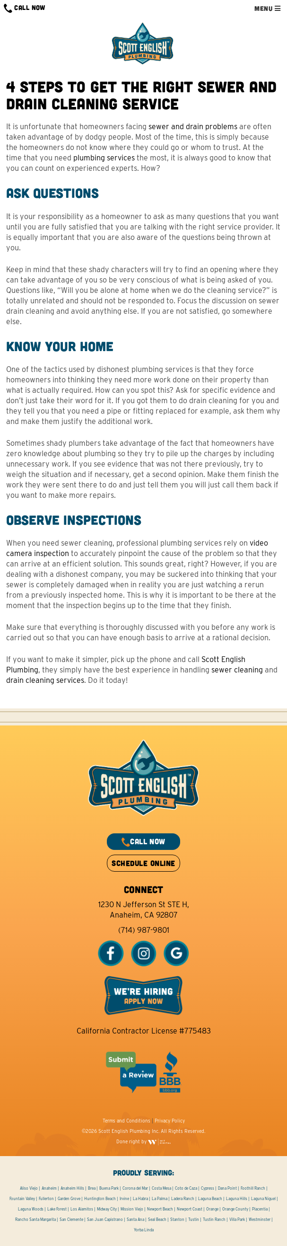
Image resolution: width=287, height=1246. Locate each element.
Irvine (124, 1198)
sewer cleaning (237, 669)
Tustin (193, 1219)
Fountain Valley (22, 1198)
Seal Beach (157, 1219)
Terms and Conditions (126, 1120)
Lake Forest (57, 1209)
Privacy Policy (170, 1120)
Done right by (143, 1141)
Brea (92, 1188)
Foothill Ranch (253, 1188)
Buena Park (109, 1188)
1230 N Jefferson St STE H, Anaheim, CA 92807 (143, 909)
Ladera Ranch (182, 1198)
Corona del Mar (135, 1188)
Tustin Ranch (214, 1219)
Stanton (177, 1219)
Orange (212, 1209)
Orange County (235, 1209)
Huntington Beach (100, 1198)
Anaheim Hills (72, 1188)
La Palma (159, 1198)
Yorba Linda (144, 1230)
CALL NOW (24, 8)
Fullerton (46, 1198)
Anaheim (49, 1188)
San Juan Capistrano (105, 1219)
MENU (267, 8)
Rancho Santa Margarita (35, 1219)
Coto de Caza (186, 1188)
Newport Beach (160, 1209)
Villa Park (237, 1219)
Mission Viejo (132, 1209)
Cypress (207, 1188)
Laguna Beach (210, 1198)
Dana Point (227, 1188)
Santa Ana (135, 1219)
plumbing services (104, 157)
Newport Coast (189, 1209)
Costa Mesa (161, 1188)
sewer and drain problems (192, 126)
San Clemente (71, 1219)
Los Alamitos (81, 1209)
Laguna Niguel (263, 1198)
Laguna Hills (236, 1198)
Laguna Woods (30, 1209)
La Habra (140, 1198)
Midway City (107, 1209)
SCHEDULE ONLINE (143, 862)
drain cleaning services (45, 680)
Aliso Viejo (29, 1188)
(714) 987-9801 (143, 930)
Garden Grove (69, 1198)
